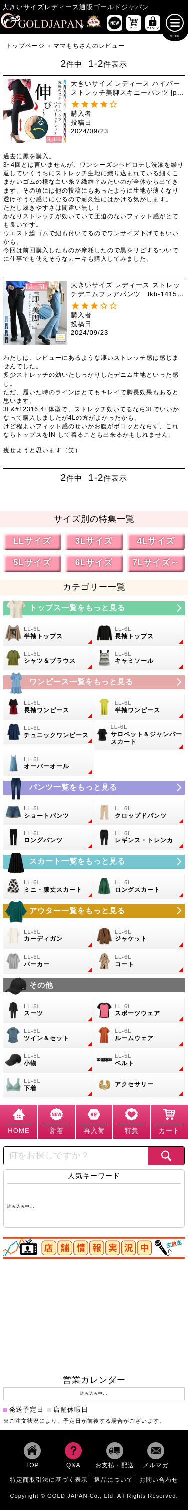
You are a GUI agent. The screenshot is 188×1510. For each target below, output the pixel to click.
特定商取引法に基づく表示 (49, 1480)
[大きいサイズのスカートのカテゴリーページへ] (94, 862)
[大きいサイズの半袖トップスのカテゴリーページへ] (48, 633)
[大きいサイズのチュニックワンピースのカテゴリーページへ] (48, 732)
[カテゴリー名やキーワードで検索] (76, 1156)
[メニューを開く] (175, 23)
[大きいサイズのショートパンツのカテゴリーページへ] (48, 812)
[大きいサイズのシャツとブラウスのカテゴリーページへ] (48, 658)
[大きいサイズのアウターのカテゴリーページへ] (94, 911)
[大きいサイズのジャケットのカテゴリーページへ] (139, 936)
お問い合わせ (158, 1480)
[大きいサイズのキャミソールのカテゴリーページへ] (139, 658)
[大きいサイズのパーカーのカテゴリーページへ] (48, 961)
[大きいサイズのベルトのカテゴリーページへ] (139, 1060)
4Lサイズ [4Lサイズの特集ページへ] (156, 541)
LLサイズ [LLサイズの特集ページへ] (32, 541)
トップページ (25, 45)
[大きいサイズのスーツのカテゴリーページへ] (48, 1010)
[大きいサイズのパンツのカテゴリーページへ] (94, 788)
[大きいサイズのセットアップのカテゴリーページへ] (48, 1035)
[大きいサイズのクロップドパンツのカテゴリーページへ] (139, 812)
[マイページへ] (152, 22)
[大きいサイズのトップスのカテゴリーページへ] (94, 608)
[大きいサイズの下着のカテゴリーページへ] (48, 1085)
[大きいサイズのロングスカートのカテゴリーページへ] (139, 886)
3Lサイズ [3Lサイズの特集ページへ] (94, 541)
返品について (113, 1480)
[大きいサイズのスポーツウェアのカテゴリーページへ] (139, 1010)
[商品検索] (166, 1156)
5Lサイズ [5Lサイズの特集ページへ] (32, 563)
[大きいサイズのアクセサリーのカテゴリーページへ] (139, 1085)
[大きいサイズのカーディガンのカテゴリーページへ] (48, 936)
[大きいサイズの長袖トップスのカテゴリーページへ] (139, 633)
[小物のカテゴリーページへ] (48, 1060)
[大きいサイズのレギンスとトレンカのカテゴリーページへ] (139, 837)
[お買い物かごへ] (133, 22)
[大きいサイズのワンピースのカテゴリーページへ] (94, 682)
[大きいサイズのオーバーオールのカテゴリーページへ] (48, 763)
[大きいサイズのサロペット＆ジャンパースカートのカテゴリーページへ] (139, 735)
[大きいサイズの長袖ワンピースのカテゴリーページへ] (48, 707)
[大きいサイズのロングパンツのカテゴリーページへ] (48, 837)
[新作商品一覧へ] (114, 22)
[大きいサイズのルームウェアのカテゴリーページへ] (139, 1035)
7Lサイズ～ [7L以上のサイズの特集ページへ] (155, 563)
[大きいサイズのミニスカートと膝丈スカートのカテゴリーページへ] (48, 886)
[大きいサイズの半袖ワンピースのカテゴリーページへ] (139, 707)
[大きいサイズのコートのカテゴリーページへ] (139, 961)
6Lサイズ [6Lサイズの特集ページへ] (94, 563)
